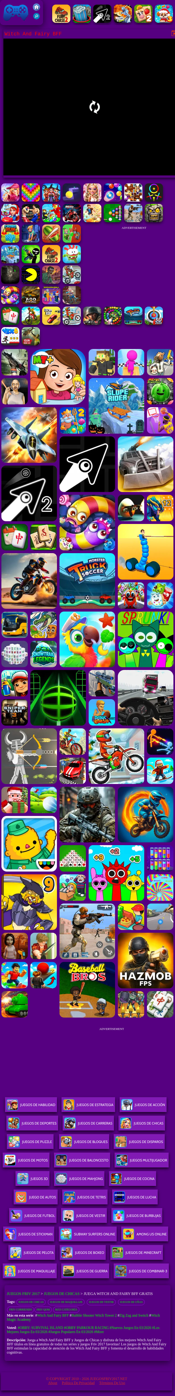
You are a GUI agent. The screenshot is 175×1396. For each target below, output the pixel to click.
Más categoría (66, 1309)
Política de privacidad (78, 1383)
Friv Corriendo (20, 1309)
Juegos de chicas (31, 1302)
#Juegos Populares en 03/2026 (70, 1332)
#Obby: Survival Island (40, 1328)
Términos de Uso (112, 1383)
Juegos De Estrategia (88, 1106)
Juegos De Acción (143, 1106)
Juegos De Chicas (141, 1125)
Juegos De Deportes (32, 1125)
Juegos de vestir (101, 1302)
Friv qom (43, 1309)
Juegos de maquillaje (66, 1302)
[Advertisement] (134, 261)
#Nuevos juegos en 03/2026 (130, 1328)
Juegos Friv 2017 (16, 12)
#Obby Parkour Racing (86, 1328)
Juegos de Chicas (62, 1294)
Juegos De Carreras (88, 1125)
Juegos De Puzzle (30, 1143)
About (52, 1383)
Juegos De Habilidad (31, 1106)
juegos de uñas (131, 1302)
